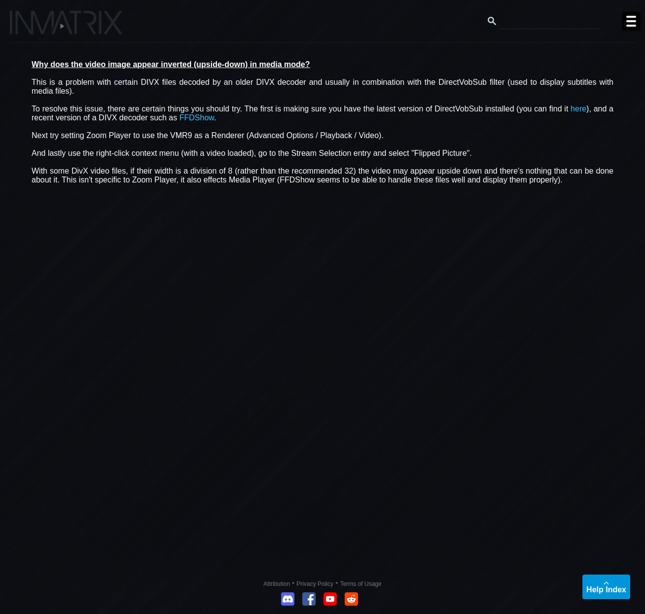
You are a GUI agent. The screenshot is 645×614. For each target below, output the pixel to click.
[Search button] (492, 21)
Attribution (277, 583)
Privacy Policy (314, 583)
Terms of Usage (361, 583)
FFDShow (196, 117)
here (578, 109)
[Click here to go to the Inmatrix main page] (27, 26)
